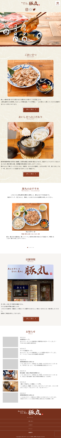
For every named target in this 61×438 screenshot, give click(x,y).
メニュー (30, 428)
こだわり (30, 425)
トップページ (30, 417)
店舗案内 (30, 432)
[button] (27, 247)
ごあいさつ (30, 421)
